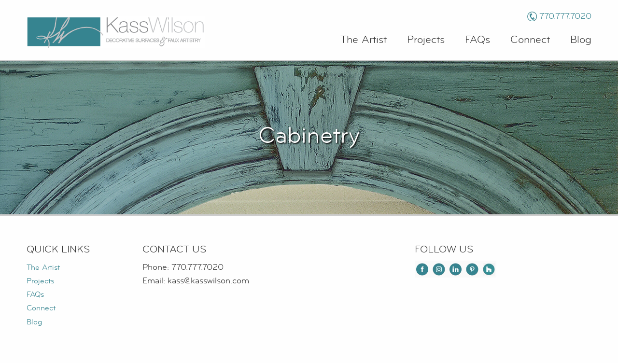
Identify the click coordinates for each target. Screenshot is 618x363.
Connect (530, 39)
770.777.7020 (565, 16)
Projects (426, 39)
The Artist (363, 39)
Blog (580, 39)
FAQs (477, 39)
